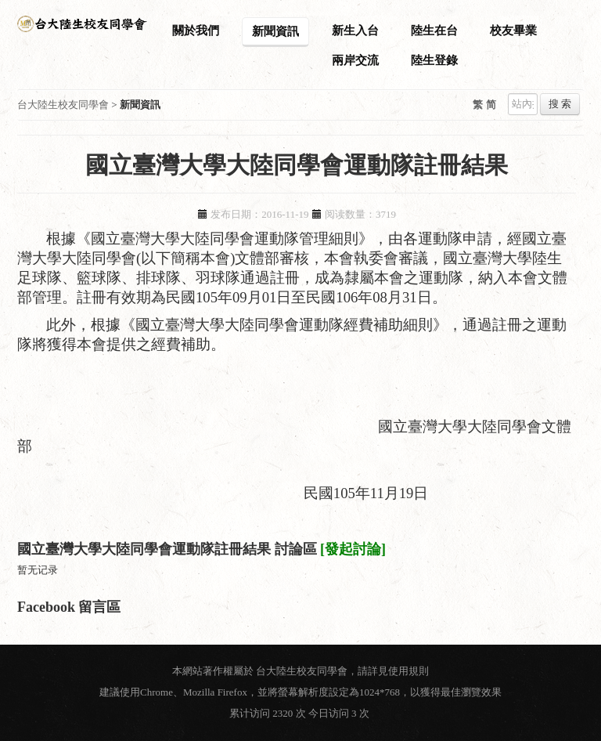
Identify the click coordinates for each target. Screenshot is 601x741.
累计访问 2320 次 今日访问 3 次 (300, 713)
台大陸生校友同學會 (63, 104)
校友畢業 (513, 30)
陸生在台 (434, 30)
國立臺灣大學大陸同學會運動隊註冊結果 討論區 (167, 549)
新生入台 (355, 30)
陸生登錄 (434, 60)
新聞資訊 (275, 31)
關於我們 (195, 30)
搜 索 (560, 104)
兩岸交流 (355, 60)
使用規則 (408, 671)
